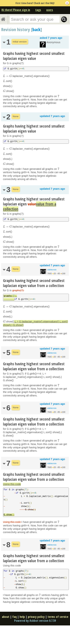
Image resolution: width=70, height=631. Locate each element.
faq (14, 617)
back (36, 29)
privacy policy (36, 617)
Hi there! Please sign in (15, 10)
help (22, 617)
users (49, 10)
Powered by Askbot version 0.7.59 (35, 621)
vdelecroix (52, 269)
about (5, 617)
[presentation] (7, 76)
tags (38, 10)
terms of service (58, 617)
